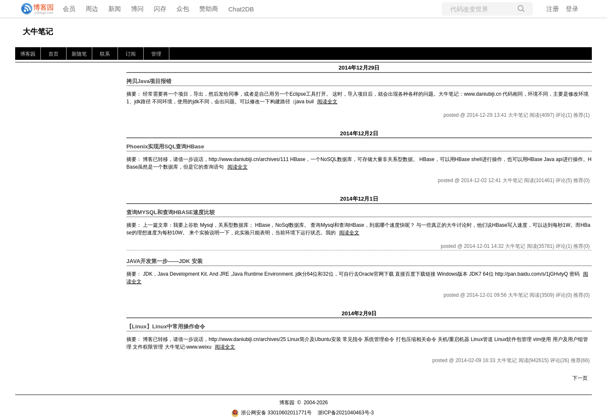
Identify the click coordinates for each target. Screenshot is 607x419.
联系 (105, 54)
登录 (572, 8)
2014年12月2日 (359, 133)
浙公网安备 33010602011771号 (271, 413)
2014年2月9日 (359, 313)
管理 (156, 54)
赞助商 (208, 8)
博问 (137, 8)
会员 (69, 8)
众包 (182, 8)
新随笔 (79, 54)
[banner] (34, 9)
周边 (92, 8)
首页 (53, 54)
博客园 (27, 54)
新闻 (114, 8)
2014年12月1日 (359, 199)
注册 (552, 8)
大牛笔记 (38, 31)
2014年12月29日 (359, 67)
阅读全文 (327, 102)
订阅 (131, 54)
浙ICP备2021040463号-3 (346, 413)
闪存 (160, 8)
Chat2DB (241, 9)
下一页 (580, 378)
